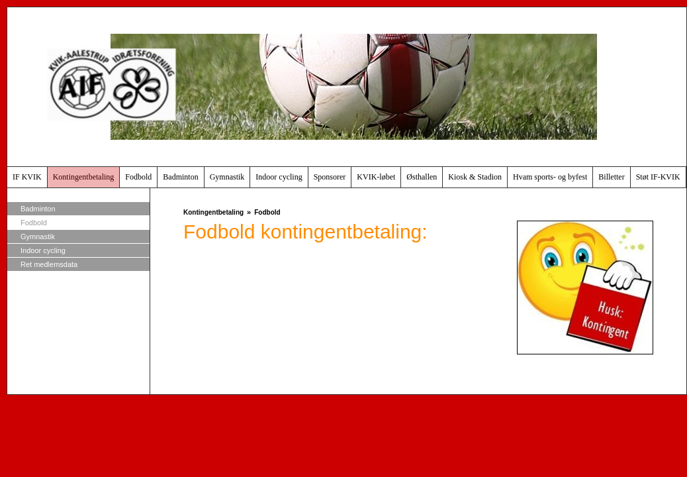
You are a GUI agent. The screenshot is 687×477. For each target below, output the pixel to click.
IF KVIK (27, 177)
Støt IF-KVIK (658, 177)
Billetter (611, 177)
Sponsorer (329, 177)
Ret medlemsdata (49, 264)
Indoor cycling (278, 177)
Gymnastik (227, 177)
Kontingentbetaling (84, 177)
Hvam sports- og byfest (550, 177)
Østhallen (421, 177)
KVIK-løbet (375, 177)
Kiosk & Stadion (475, 177)
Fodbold (138, 177)
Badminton (180, 177)
